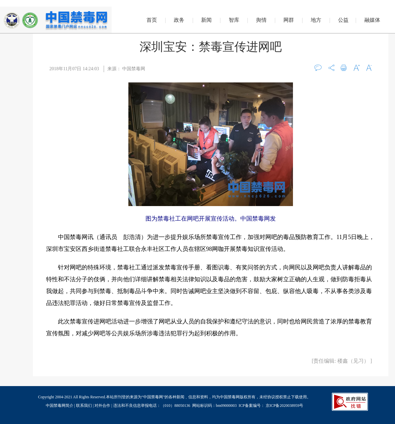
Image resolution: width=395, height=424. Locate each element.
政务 (179, 20)
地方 (316, 20)
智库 (234, 20)
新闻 (206, 20)
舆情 (261, 20)
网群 (288, 20)
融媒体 (372, 20)
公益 (343, 20)
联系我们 (84, 405)
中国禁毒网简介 (60, 405)
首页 (151, 20)
